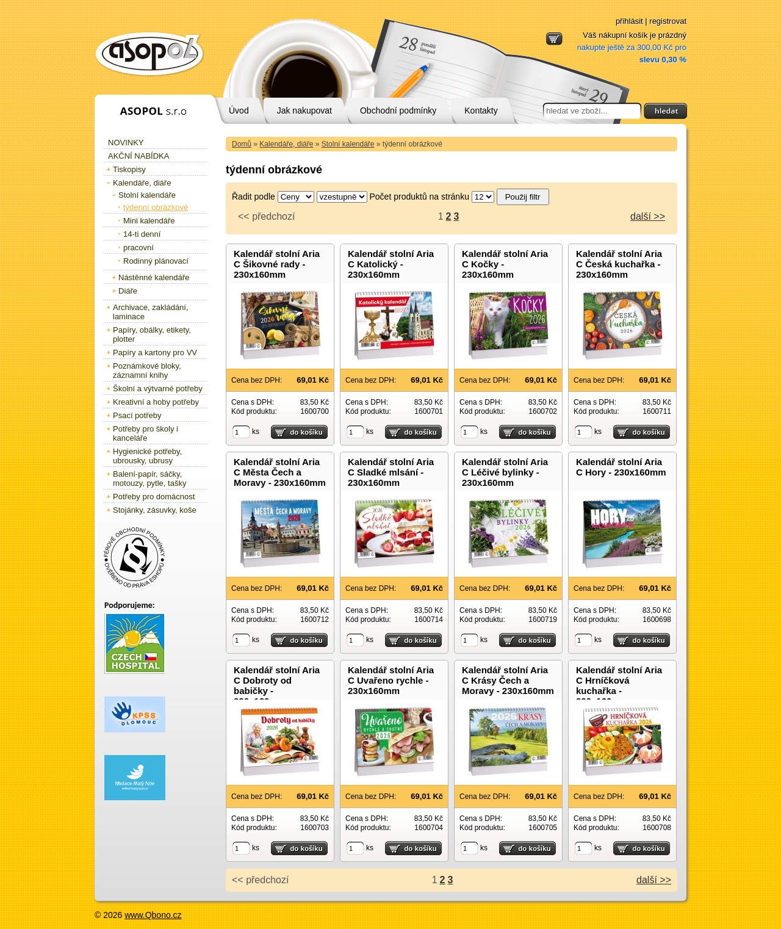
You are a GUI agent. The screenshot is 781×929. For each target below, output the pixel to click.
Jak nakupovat (304, 110)
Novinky (126, 142)
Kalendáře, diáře (286, 144)
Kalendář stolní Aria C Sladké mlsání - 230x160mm (391, 472)
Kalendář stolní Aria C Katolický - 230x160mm (391, 264)
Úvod (239, 110)
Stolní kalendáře (348, 144)
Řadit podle (253, 196)
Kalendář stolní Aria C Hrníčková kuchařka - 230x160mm (619, 685)
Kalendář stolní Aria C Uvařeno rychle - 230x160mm (391, 680)
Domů (241, 144)
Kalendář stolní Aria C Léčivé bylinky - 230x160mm (505, 472)
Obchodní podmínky (398, 110)
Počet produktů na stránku (419, 196)
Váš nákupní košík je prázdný (631, 47)
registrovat (667, 21)
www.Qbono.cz (152, 915)
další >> (647, 216)
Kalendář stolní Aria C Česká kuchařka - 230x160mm (619, 264)
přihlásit (629, 21)
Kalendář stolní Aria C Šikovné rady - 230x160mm (277, 264)
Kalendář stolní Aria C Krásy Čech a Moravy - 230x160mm (508, 680)
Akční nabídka (138, 156)
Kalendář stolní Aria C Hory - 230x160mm (621, 467)
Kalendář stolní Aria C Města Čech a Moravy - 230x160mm (280, 472)
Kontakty (480, 110)
